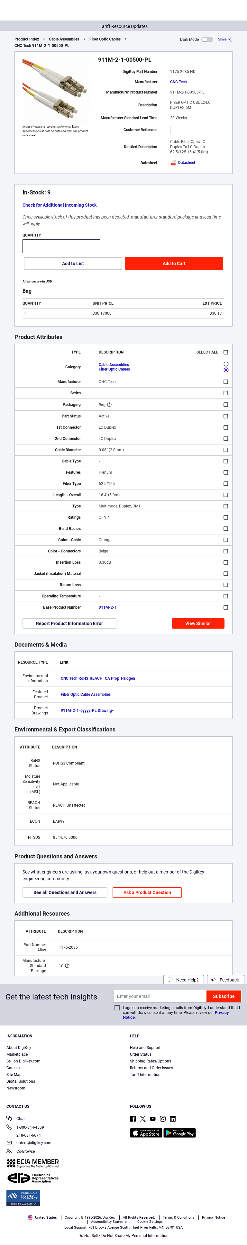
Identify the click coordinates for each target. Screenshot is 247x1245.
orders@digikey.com (28, 1143)
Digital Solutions (20, 1081)
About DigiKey (18, 1047)
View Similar (198, 623)
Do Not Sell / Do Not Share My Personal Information (123, 1235)
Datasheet (182, 162)
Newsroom (15, 1088)
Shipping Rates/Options (150, 1061)
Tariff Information (145, 1074)
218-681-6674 (23, 1135)
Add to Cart (174, 263)
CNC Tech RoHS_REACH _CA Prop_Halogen (98, 678)
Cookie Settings (150, 1222)
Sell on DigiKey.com (23, 1061)
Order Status (140, 1054)
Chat (15, 1119)
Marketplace (17, 1054)
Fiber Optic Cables (105, 39)
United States (42, 1217)
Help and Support (145, 1047)
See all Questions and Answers (64, 892)
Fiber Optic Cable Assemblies (86, 694)
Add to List (73, 263)
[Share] (225, 39)
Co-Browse (20, 1152)
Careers (13, 1068)
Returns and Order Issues (151, 1068)
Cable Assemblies (64, 39)
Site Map (14, 1074)
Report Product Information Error (69, 623)
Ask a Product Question (147, 892)
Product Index (26, 39)
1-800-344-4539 (25, 1128)
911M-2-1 (108, 607)
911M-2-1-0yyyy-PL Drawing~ (87, 710)
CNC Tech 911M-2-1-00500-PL (41, 45)
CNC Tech (178, 82)
